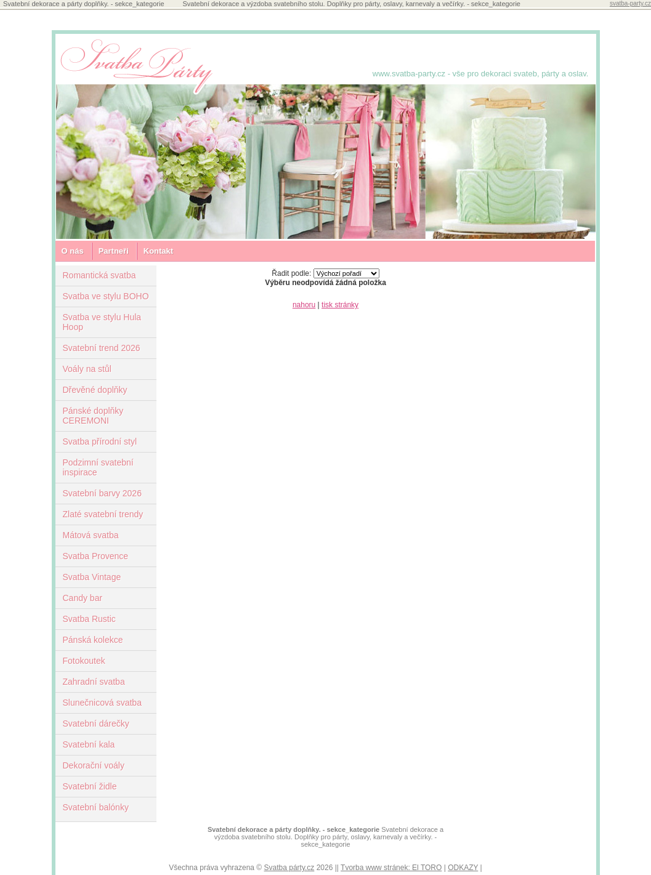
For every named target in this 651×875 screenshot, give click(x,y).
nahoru (304, 304)
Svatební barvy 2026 (102, 493)
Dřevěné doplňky (95, 390)
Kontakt (158, 251)
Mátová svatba (91, 535)
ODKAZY (463, 867)
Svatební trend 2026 (101, 348)
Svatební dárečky (96, 723)
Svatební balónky (96, 807)
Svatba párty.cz (289, 867)
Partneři (114, 251)
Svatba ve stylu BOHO (106, 296)
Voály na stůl (87, 369)
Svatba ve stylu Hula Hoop (102, 322)
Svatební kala (89, 744)
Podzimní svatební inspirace (98, 467)
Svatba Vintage (92, 577)
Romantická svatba (99, 275)
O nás (73, 251)
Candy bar (83, 598)
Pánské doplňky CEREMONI (93, 415)
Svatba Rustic (89, 619)
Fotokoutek (84, 661)
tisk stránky (339, 304)
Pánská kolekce (93, 640)
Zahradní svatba (94, 682)
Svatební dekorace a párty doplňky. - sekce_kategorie (293, 829)
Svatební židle (90, 786)
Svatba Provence (96, 556)
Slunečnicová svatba (102, 703)
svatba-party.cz (630, 3)
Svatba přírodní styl (100, 441)
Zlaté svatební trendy (103, 514)
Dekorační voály (93, 765)
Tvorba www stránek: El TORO (391, 867)
